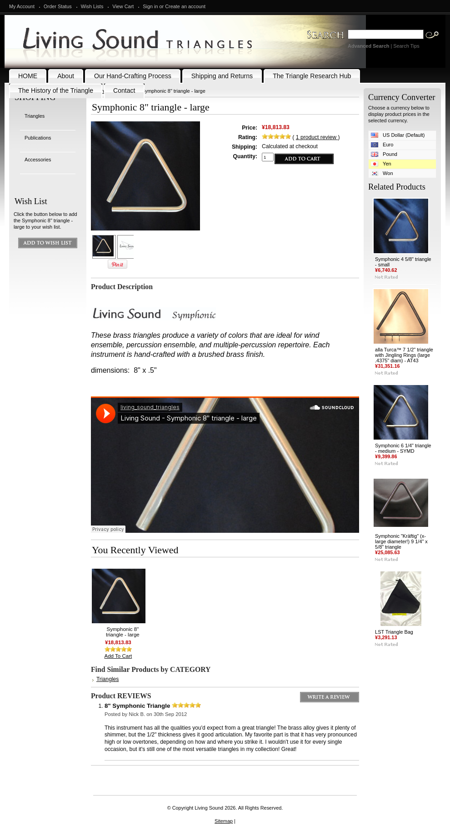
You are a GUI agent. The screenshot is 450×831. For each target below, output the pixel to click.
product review (317, 137)
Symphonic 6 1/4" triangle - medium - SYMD (403, 448)
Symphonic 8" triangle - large (123, 631)
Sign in (150, 6)
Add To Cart (118, 656)
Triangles (35, 116)
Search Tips (406, 46)
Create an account (185, 6)
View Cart (123, 6)
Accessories (38, 159)
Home (100, 91)
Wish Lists (92, 6)
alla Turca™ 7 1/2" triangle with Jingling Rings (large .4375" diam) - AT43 (404, 355)
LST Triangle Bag (394, 632)
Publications (38, 137)
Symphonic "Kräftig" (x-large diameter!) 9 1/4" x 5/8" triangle (401, 541)
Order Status (58, 6)
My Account (22, 6)
